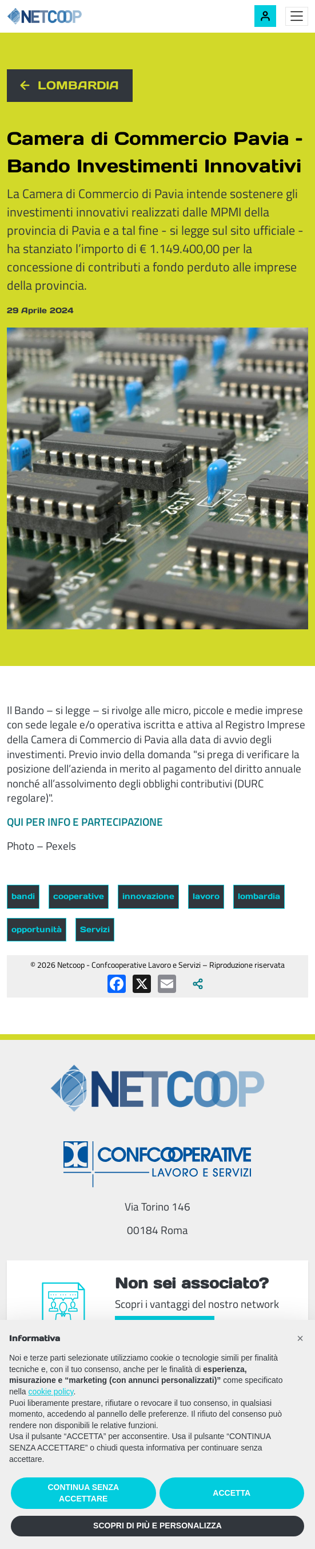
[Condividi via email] (167, 984)
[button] (300, 1338)
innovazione (148, 896)
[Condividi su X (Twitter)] (141, 984)
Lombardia (78, 85)
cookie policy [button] (50, 1391)
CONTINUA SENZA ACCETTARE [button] (83, 1493)
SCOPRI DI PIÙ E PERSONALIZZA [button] (157, 1525)
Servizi (95, 929)
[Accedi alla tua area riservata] (265, 16)
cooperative (78, 896)
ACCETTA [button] (231, 1492)
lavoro (206, 896)
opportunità (36, 929)
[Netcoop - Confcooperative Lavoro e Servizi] (70, 16)
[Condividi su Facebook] (116, 984)
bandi (23, 896)
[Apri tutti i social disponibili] (198, 984)
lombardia (259, 896)
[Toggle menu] (296, 16)
